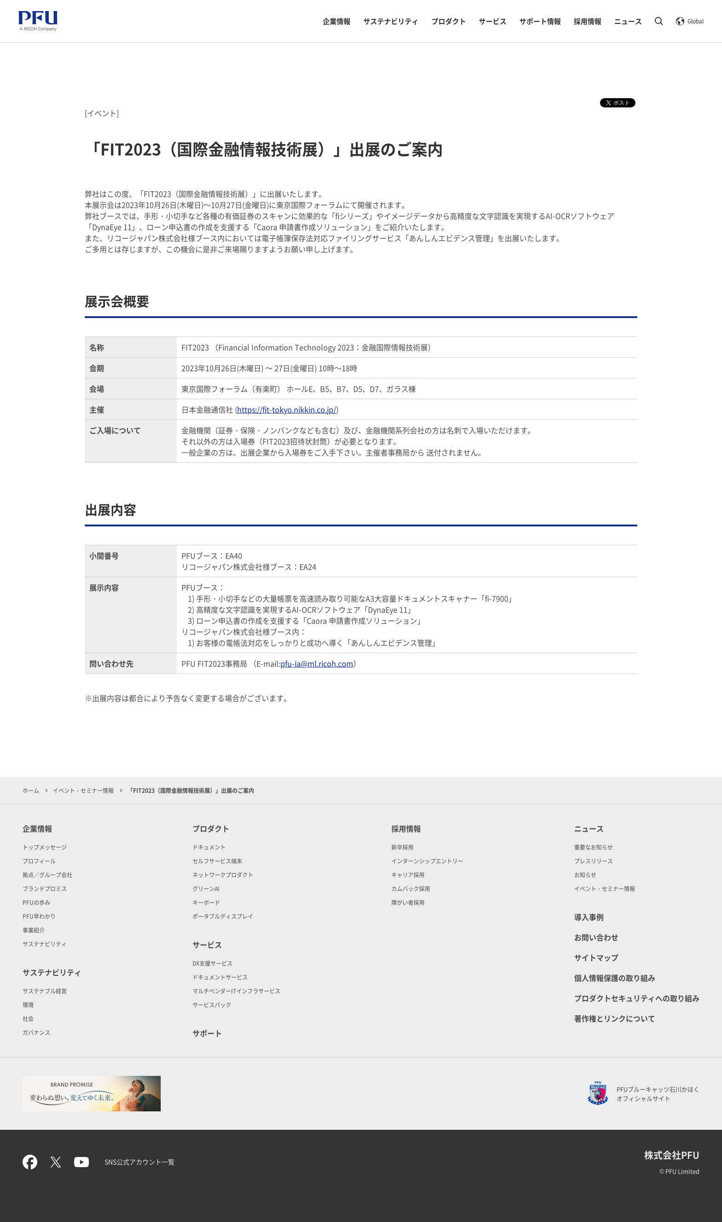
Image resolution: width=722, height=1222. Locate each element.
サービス (493, 21)
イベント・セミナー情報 (83, 790)
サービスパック (211, 1005)
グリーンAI (206, 888)
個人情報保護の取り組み (614, 977)
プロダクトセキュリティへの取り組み (636, 998)
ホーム (31, 790)
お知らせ (585, 875)
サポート (207, 1033)
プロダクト (448, 21)
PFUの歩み (36, 902)
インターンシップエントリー (427, 861)
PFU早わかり (39, 916)
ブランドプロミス (45, 888)
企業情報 (336, 21)
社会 (28, 1018)
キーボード (206, 902)
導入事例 (589, 916)
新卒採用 (402, 847)
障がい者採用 (408, 902)
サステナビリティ (391, 21)
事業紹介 (34, 930)
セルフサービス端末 (217, 861)
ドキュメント (209, 847)
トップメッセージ (45, 847)
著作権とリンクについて (614, 1018)
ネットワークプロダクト (222, 875)
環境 (28, 1005)
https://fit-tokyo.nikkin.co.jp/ (286, 409)
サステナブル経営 (45, 991)
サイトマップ (596, 957)
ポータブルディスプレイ (222, 916)
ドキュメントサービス (220, 977)
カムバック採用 (410, 888)
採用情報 (587, 21)
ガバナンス (36, 1032)
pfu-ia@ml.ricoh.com (316, 663)
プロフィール (39, 861)
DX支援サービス (212, 963)
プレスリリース (593, 861)
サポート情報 (540, 21)
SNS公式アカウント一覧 (140, 1161)
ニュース (628, 21)
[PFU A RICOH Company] (38, 29)
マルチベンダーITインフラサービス (236, 991)
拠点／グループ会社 (47, 875)
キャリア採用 (408, 875)
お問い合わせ (596, 937)
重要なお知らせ (593, 847)
